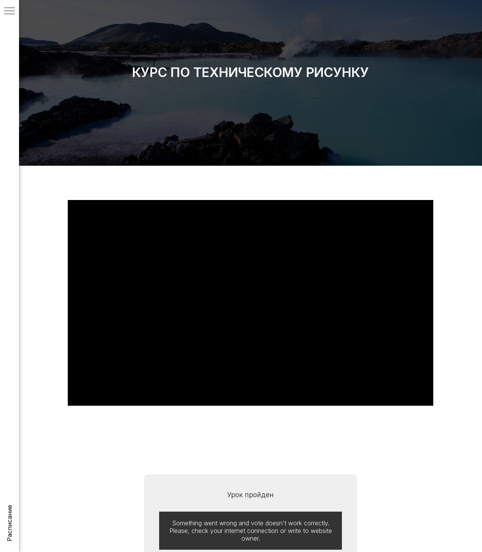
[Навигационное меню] (9, 11)
